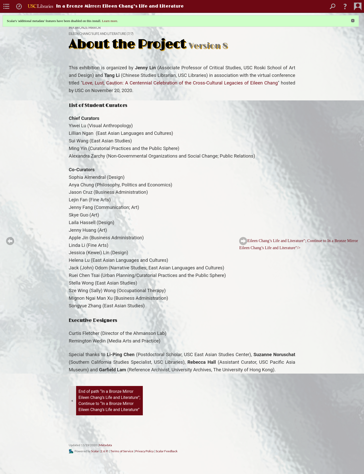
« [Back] (72, 400)
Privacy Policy (144, 451)
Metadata (105, 445)
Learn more (109, 21)
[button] (345, 6)
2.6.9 (104, 451)
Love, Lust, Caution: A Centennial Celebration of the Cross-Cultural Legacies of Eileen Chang (180, 83)
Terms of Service (121, 451)
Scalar (95, 451)
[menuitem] (6, 6)
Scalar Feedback (166, 451)
